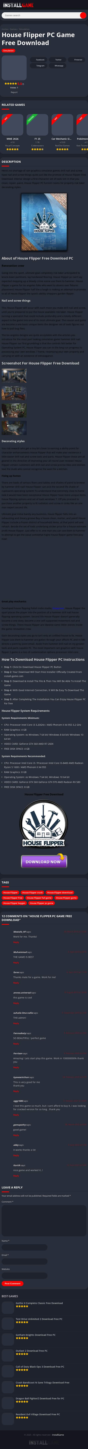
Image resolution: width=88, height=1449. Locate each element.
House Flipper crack (32, 892)
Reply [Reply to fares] (16, 983)
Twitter (56, 60)
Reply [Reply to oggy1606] (16, 1115)
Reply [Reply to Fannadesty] (16, 1043)
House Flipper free (12, 898)
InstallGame (58, 1435)
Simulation (24, 29)
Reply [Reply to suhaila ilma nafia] (16, 1023)
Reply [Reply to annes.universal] (16, 1003)
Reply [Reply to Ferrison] (16, 1067)
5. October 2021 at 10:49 (75, 1101)
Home (5, 29)
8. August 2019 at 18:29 (75, 992)
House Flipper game (66, 898)
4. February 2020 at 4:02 (75, 1033)
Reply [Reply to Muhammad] (16, 962)
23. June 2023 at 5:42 (76, 1165)
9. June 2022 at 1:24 (77, 1145)
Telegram (38, 66)
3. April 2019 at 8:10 (77, 952)
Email (5, 1255)
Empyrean (58, 608)
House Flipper (10, 892)
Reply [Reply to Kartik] (16, 1176)
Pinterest (76, 60)
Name (5, 1241)
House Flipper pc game (41, 903)
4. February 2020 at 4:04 (75, 1053)
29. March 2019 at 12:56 (75, 932)
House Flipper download (60, 892)
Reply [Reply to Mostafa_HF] (16, 942)
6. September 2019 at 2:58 (74, 1013)
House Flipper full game (39, 898)
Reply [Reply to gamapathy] (16, 1135)
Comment (7, 1202)
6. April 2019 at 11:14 (76, 972)
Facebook (38, 60)
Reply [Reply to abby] (16, 1155)
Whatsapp (57, 66)
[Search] (44, 15)
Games (13, 29)
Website (6, 1269)
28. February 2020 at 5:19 (74, 1077)
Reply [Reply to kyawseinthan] (16, 1091)
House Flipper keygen (14, 903)
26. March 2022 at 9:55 (75, 1125)
